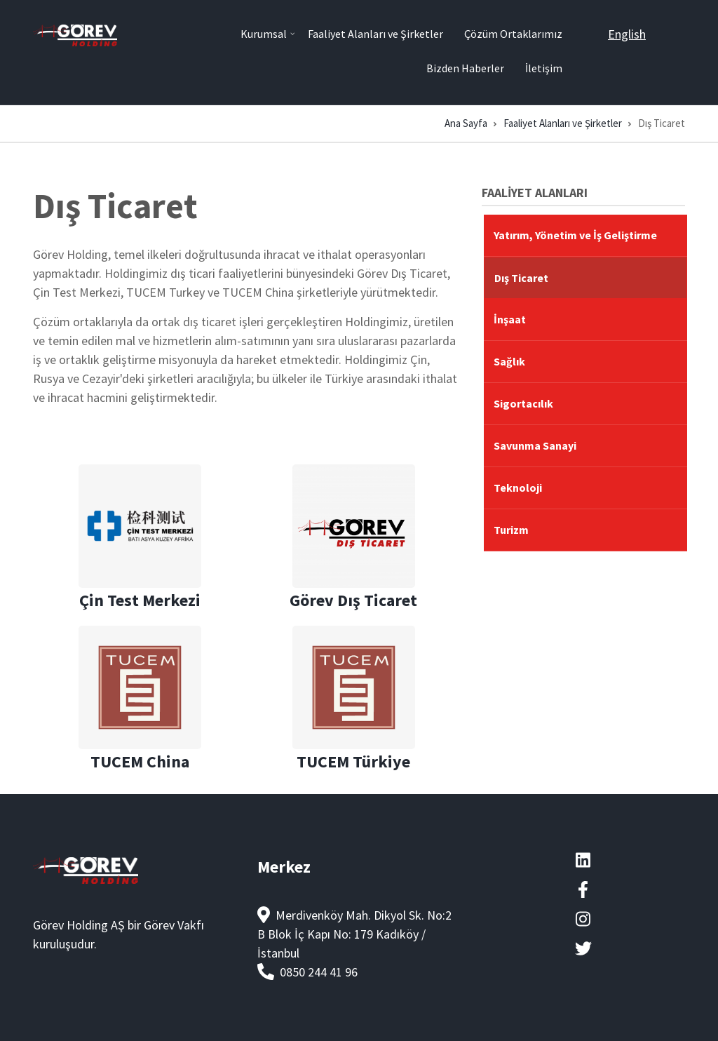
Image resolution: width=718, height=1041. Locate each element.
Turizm (511, 530)
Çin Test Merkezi (140, 600)
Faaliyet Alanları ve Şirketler (375, 34)
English (627, 34)
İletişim (543, 68)
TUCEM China (139, 761)
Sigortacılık (523, 403)
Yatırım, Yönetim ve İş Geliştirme (575, 235)
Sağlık (509, 361)
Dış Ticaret (521, 278)
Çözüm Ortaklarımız (513, 34)
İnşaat (510, 319)
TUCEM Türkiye (353, 761)
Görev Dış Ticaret (353, 600)
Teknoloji (518, 488)
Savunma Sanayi (535, 445)
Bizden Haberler (465, 68)
